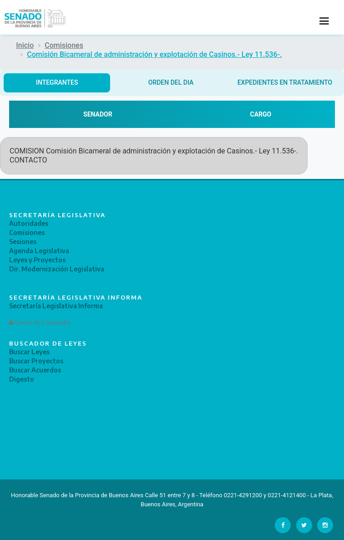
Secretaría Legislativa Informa (56, 306)
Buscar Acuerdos (35, 370)
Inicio (25, 45)
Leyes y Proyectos (37, 260)
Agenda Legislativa (39, 251)
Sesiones (22, 241)
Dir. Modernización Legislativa (56, 269)
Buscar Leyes (29, 352)
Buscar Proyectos (36, 361)
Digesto (21, 379)
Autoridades (28, 223)
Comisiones (64, 45)
